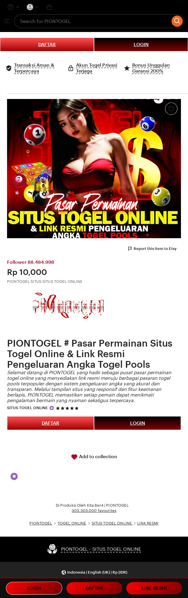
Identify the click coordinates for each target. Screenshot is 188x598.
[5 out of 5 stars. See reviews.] (68, 408)
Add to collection (94, 457)
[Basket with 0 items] (49, 7)
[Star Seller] (51, 408)
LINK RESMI (147, 523)
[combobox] (92, 21)
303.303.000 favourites (94, 510)
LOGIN (141, 44)
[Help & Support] (13, 7)
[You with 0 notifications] (32, 7)
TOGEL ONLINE (72, 523)
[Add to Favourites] (171, 109)
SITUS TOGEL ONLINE (27, 408)
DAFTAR (47, 44)
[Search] (177, 21)
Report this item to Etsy (152, 248)
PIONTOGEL (40, 523)
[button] (94, 572)
